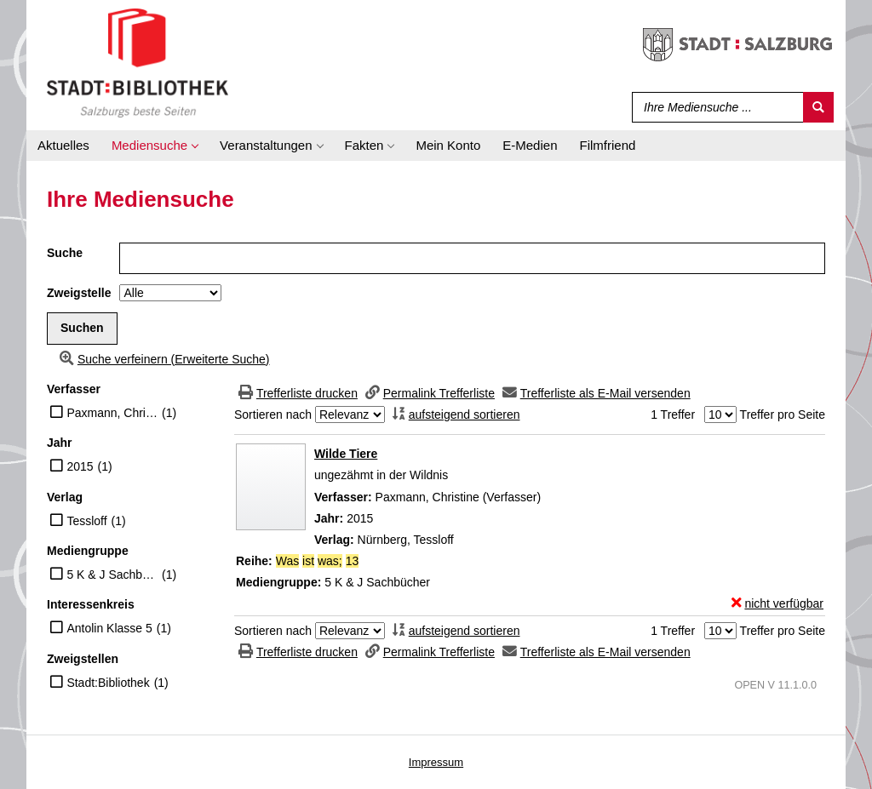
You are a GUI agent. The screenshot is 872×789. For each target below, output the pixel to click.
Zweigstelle (79, 293)
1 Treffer (673, 414)
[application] (154, 145)
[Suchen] (818, 107)
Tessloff (86, 521)
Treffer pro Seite (782, 414)
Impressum (436, 762)
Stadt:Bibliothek (107, 682)
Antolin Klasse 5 (109, 628)
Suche (65, 253)
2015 (79, 466)
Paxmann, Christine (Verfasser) (112, 413)
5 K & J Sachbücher (112, 574)
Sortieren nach (273, 414)
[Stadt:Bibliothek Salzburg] (137, 62)
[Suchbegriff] (714, 107)
